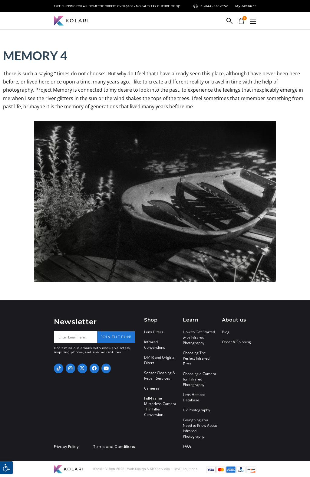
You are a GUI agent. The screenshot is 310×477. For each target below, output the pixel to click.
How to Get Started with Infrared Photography (199, 337)
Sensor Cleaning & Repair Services (159, 375)
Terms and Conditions (114, 446)
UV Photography (196, 410)
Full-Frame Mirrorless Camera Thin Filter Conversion (160, 406)
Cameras (152, 388)
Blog (225, 332)
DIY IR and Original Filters (159, 360)
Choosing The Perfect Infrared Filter (196, 358)
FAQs (187, 446)
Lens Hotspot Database (194, 397)
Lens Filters (153, 332)
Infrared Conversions (154, 344)
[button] (253, 21)
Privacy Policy (66, 446)
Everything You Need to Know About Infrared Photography (200, 428)
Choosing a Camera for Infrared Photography (199, 379)
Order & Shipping (236, 342)
